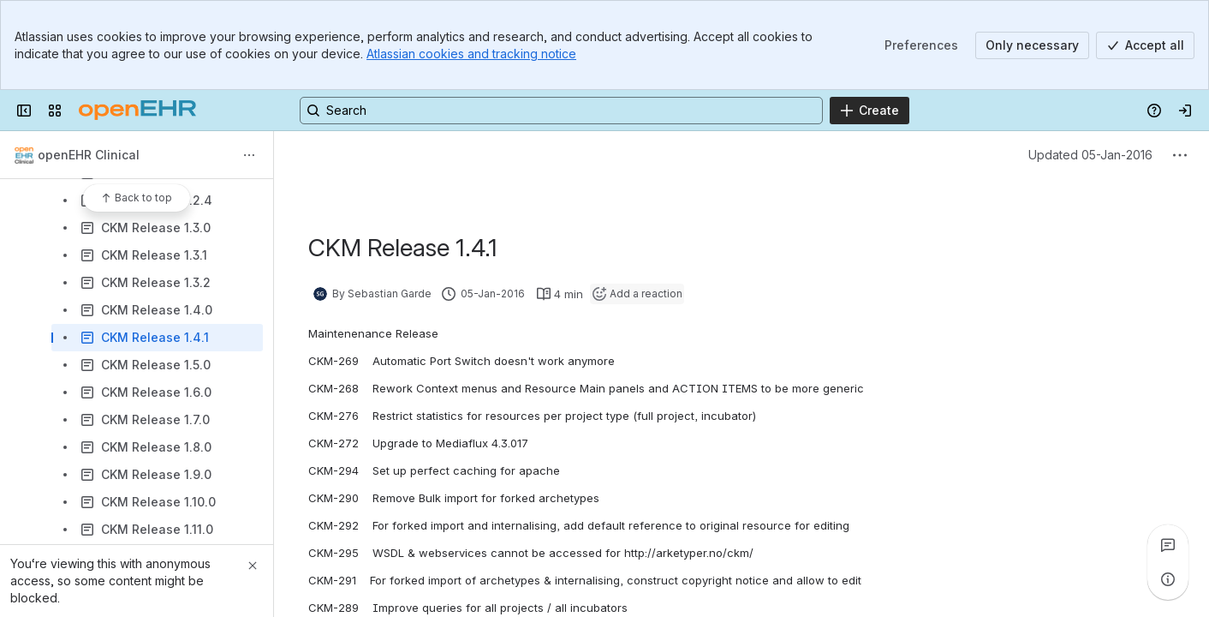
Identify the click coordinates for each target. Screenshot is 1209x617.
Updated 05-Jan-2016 (1090, 154)
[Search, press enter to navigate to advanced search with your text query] (561, 110)
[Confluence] (137, 110)
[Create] (869, 110)
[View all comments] (1168, 545)
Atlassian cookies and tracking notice (471, 53)
